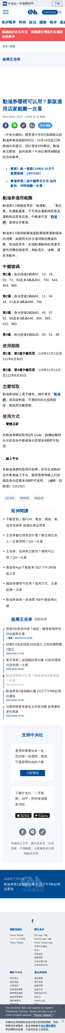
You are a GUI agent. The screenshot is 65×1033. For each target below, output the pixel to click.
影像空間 (38, 985)
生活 (12, 46)
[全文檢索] (60, 12)
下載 (57, 3)
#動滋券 (39, 498)
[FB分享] (6, 125)
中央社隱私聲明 (47, 1025)
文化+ (37, 950)
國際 (42, 22)
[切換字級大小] (32, 125)
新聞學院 (38, 957)
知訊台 (37, 997)
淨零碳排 (38, 954)
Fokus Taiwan (17, 943)
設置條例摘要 (16, 989)
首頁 (5, 46)
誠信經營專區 (16, 997)
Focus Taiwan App (43, 943)
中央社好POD (41, 965)
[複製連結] (23, 125)
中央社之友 (39, 1000)
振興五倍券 (21, 619)
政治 (32, 22)
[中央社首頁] (32, 12)
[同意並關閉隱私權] (63, 1021)
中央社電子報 (40, 961)
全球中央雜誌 (40, 946)
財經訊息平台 (40, 993)
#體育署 (24, 498)
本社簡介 (14, 978)
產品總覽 (38, 978)
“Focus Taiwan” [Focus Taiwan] (43, 1015)
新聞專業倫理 (16, 993)
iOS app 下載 (40, 935)
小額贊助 (32, 773)
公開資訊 (14, 985)
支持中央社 (50, 12)
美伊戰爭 (9, 22)
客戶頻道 (38, 982)
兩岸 (53, 22)
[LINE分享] (14, 125)
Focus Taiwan (17, 935)
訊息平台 (38, 989)
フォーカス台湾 (17, 939)
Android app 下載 (42, 939)
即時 (22, 22)
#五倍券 (9, 498)
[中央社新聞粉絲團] (33, 921)
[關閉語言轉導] (63, 1007)
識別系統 (14, 982)
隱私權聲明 (15, 1000)
